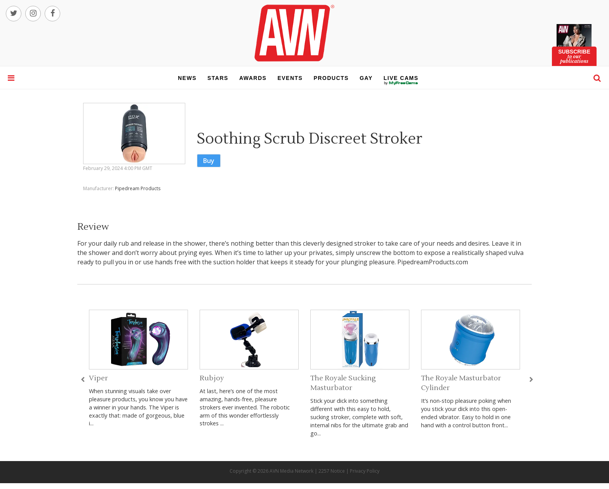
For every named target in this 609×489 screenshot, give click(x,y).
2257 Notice (331, 471)
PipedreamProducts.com (432, 262)
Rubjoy (212, 378)
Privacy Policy (364, 471)
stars (217, 78)
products (331, 78)
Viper (98, 378)
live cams (401, 83)
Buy (208, 160)
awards (252, 78)
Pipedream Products (137, 188)
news (187, 78)
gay (366, 78)
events (290, 78)
